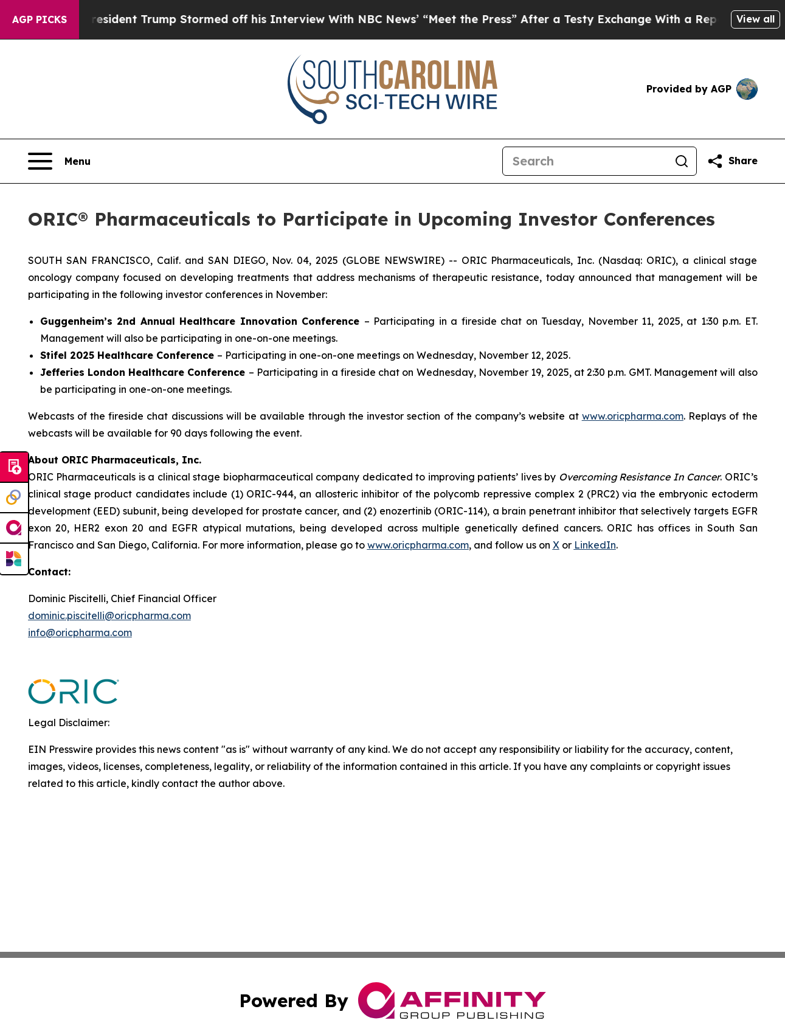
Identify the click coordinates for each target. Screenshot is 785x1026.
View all (755, 19)
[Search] (585, 161)
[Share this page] (732, 161)
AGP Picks (39, 19)
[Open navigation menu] (59, 161)
